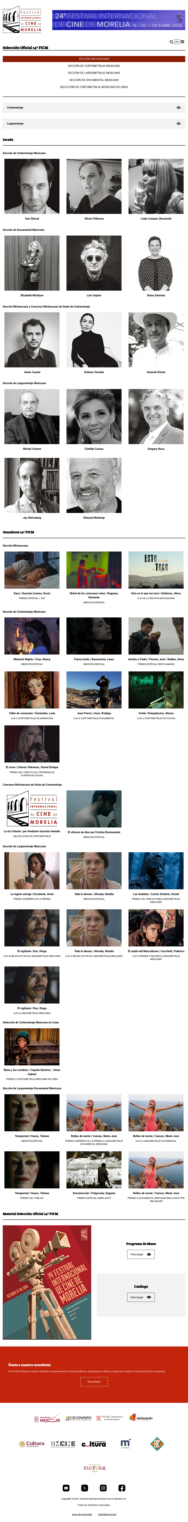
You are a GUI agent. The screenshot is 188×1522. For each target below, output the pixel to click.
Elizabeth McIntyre (32, 295)
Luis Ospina (94, 295)
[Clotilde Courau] (94, 443)
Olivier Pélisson (94, 218)
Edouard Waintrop (94, 517)
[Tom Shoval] (31, 213)
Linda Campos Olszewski (156, 218)
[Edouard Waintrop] (94, 512)
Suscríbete (94, 1381)
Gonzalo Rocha (156, 372)
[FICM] (22, 20)
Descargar (141, 1254)
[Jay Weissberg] (31, 512)
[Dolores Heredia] (94, 366)
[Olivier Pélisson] (94, 213)
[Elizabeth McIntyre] (31, 289)
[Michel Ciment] (31, 443)
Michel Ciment (32, 449)
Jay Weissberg (32, 517)
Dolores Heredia (94, 372)
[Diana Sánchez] (156, 289)
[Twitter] (85, 1490)
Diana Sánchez (156, 295)
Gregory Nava (156, 449)
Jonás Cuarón (32, 372)
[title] (47, 1426)
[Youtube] (66, 1490)
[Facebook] (121, 1490)
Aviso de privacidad (82, 1514)
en (176, 41)
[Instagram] (103, 1490)
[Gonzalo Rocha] (156, 366)
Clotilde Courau (94, 449)
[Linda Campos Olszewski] (156, 213)
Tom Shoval (32, 218)
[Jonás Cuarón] (31, 366)
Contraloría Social (107, 1514)
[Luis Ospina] (94, 289)
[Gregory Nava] (156, 443)
